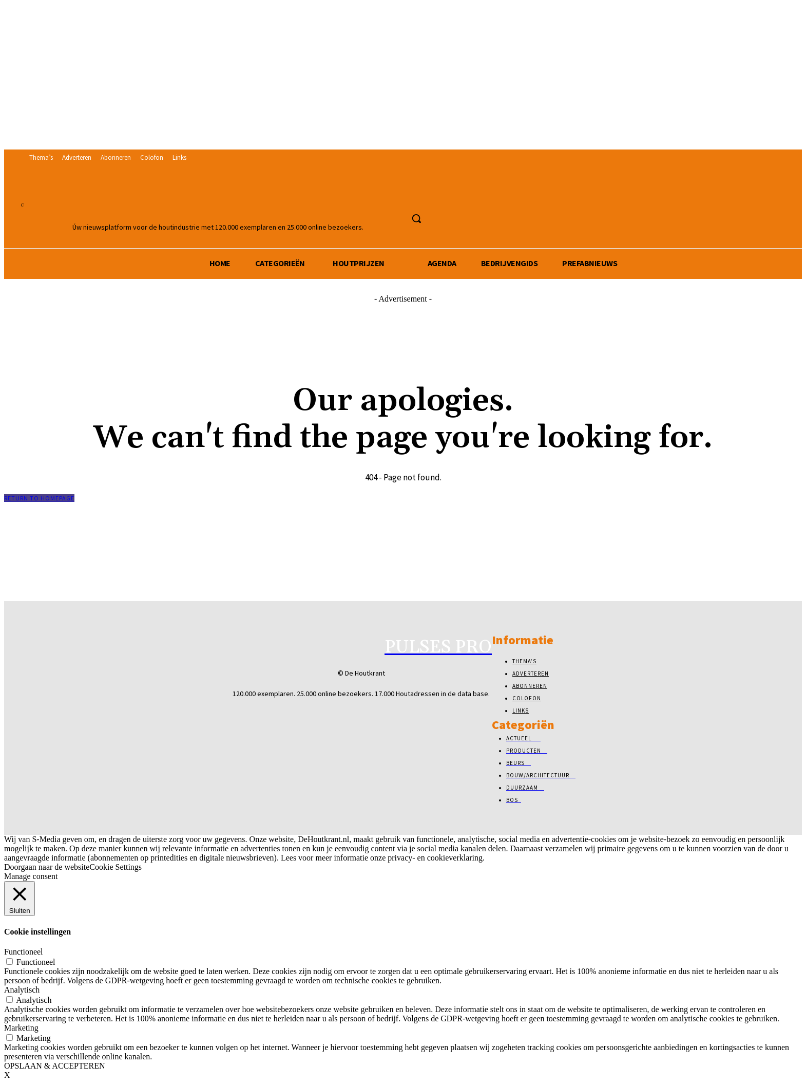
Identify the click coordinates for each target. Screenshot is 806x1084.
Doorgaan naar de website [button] (46, 867)
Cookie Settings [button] (115, 867)
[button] (416, 218)
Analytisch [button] (22, 989)
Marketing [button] (21, 1027)
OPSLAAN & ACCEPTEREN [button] (54, 1065)
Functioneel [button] (23, 951)
